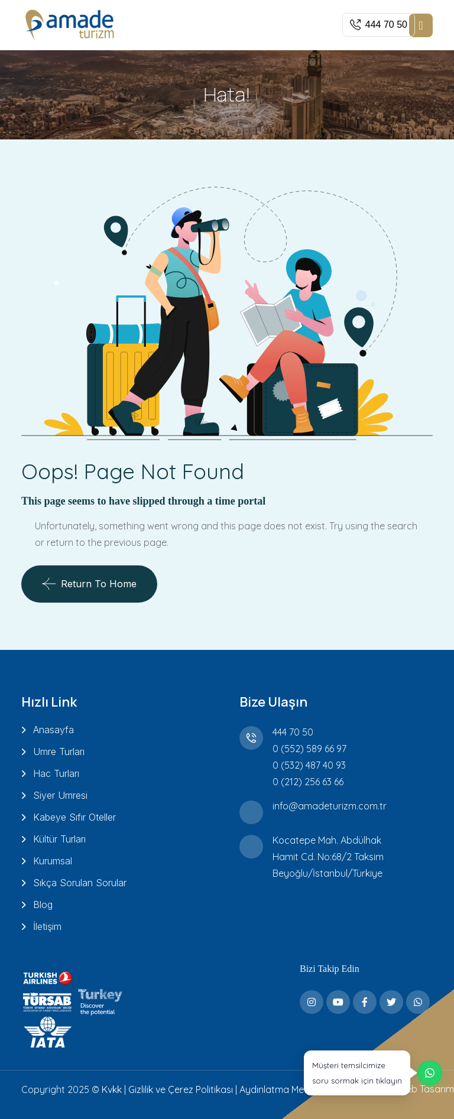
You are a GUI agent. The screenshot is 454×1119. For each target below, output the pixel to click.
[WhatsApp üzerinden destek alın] (373, 1072)
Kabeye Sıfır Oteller (74, 817)
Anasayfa (53, 730)
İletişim (47, 926)
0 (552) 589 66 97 (309, 748)
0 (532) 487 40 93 (309, 765)
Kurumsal (52, 861)
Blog (43, 904)
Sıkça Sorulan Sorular (80, 883)
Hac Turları (56, 773)
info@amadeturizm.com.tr (330, 806)
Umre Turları (59, 751)
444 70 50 (293, 732)
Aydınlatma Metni (276, 1089)
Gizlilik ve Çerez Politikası (180, 1089)
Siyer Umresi (60, 795)
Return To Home (89, 584)
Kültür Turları (59, 839)
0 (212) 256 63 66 (308, 782)
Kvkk (112, 1089)
